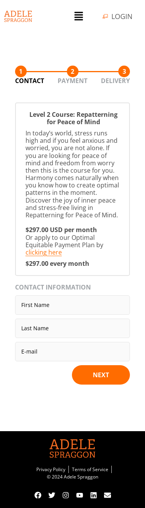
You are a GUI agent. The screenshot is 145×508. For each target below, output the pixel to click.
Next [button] (101, 375)
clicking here (44, 252)
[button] (78, 16)
